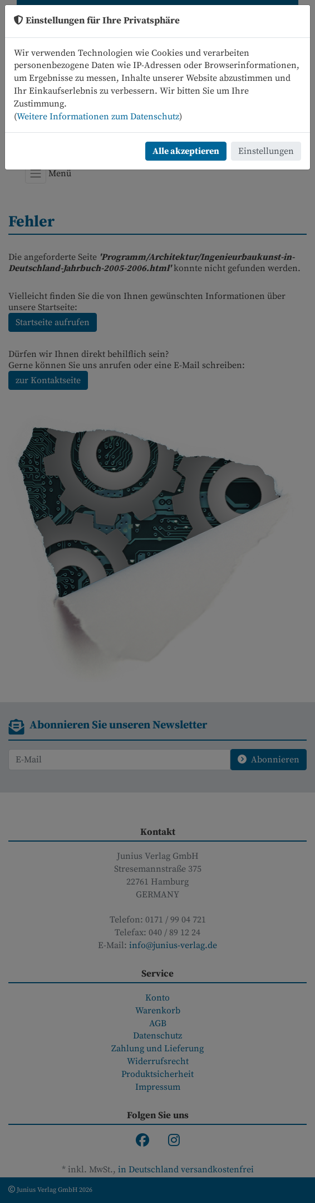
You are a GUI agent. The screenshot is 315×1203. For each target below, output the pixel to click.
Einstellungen (266, 151)
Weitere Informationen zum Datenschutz (98, 116)
